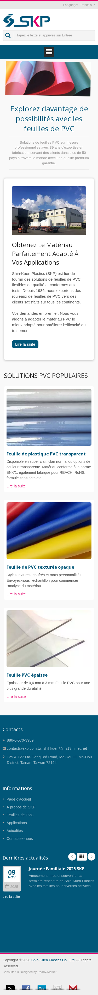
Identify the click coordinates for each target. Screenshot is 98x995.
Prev (72, 857)
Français (86, 5)
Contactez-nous (20, 838)
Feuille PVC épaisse (27, 675)
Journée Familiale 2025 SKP (56, 869)
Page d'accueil (19, 799)
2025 (11, 887)
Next (91, 857)
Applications (17, 823)
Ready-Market (47, 972)
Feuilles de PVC (20, 815)
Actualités (15, 831)
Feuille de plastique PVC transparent (46, 454)
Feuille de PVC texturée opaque (40, 567)
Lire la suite (25, 344)
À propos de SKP (21, 807)
